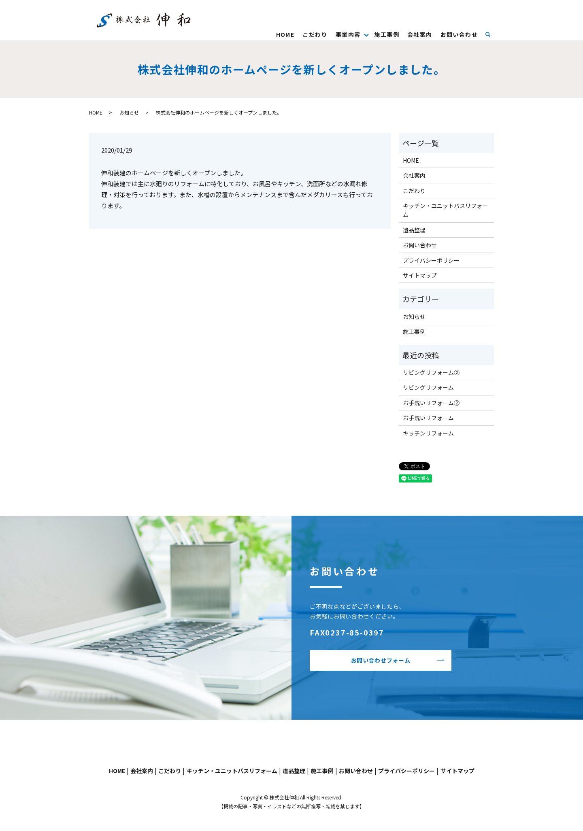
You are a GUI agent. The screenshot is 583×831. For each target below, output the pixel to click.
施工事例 (386, 34)
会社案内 (419, 34)
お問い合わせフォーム (381, 660)
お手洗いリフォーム (428, 418)
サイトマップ (420, 275)
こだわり (315, 34)
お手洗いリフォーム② (431, 403)
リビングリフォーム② (431, 372)
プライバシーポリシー (431, 260)
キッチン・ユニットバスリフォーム (445, 210)
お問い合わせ (459, 34)
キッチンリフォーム (428, 433)
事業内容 (348, 34)
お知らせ (129, 112)
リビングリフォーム (428, 387)
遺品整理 (414, 230)
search (492, 34)
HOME (285, 34)
